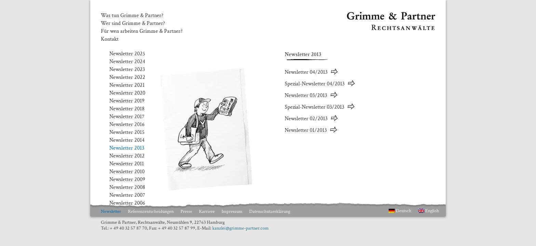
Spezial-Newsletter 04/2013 (315, 83)
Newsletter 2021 (127, 85)
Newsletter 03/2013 (306, 95)
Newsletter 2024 (127, 61)
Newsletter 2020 (127, 93)
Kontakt (110, 39)
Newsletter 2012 (127, 156)
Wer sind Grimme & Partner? (133, 23)
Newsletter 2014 (127, 140)
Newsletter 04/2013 (306, 72)
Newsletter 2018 (127, 108)
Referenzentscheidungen (151, 211)
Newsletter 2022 (127, 77)
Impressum (232, 211)
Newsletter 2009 (127, 179)
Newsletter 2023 (127, 69)
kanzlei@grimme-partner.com (240, 228)
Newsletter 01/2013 (306, 130)
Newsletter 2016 (127, 124)
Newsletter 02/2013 (306, 118)
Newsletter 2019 (127, 101)
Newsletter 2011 (126, 163)
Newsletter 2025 (127, 53)
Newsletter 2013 (126, 148)
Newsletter (111, 211)
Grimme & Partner (367, 15)
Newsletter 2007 (127, 195)
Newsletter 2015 (127, 132)
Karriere (207, 211)
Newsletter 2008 (127, 187)
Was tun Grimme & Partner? (132, 15)
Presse (186, 211)
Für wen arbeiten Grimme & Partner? (142, 31)
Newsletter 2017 (127, 116)
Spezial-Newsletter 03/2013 (314, 107)
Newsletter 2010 (127, 171)
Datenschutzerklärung (269, 211)
